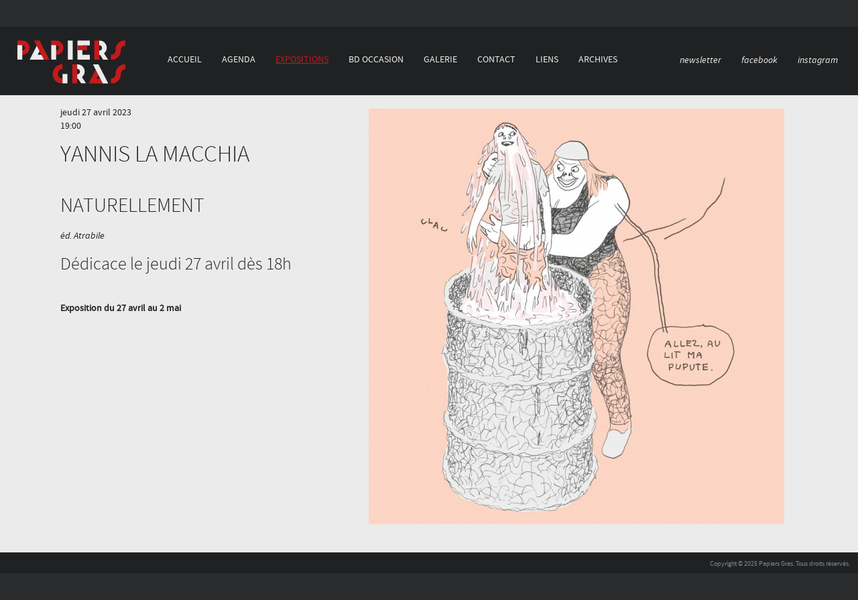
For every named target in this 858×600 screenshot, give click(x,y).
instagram (818, 60)
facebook (759, 60)
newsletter (700, 60)
